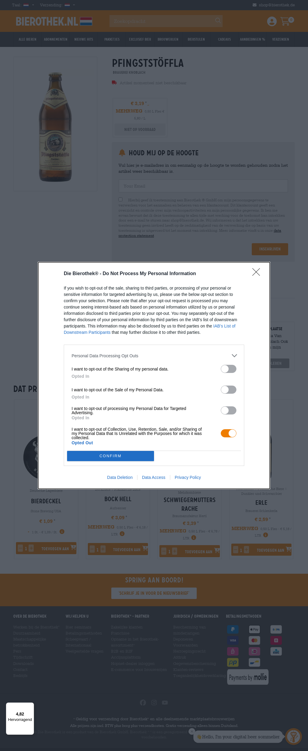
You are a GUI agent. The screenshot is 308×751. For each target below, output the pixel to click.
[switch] (228, 369)
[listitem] (154, 355)
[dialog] (154, 375)
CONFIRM (110, 456)
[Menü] (30, 706)
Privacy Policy (188, 477)
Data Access (153, 477)
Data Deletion (120, 477)
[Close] (258, 274)
